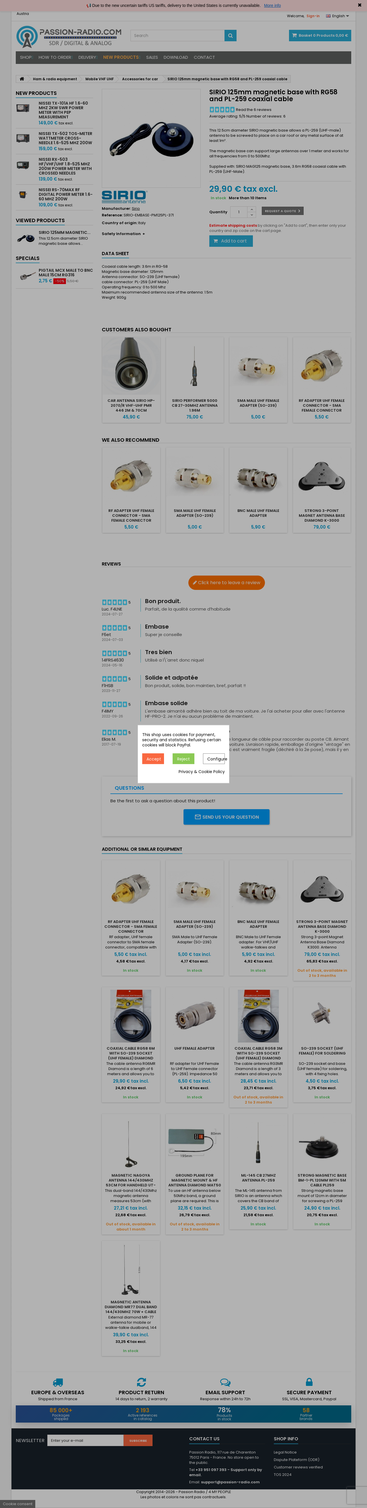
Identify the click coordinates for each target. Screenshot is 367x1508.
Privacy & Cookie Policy (202, 771)
